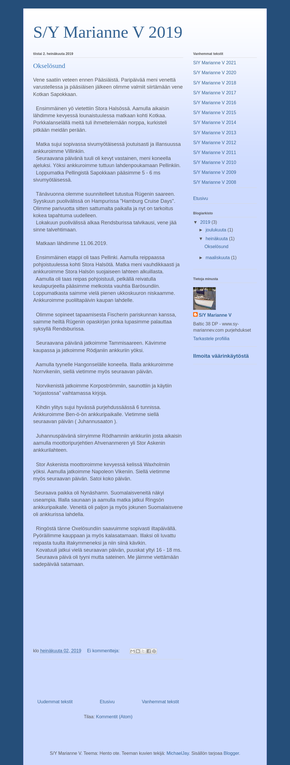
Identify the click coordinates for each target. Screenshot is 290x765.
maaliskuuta (218, 257)
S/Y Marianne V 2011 (214, 152)
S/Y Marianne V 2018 (214, 82)
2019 (206, 222)
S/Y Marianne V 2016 (214, 102)
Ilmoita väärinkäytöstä (221, 356)
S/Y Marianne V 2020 (214, 72)
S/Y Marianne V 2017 (214, 92)
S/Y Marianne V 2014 (214, 122)
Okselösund (49, 65)
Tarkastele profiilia (211, 338)
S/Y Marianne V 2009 (214, 172)
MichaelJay (178, 753)
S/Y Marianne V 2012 (214, 142)
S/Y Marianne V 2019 (107, 32)
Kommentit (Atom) (114, 716)
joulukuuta (216, 229)
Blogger (231, 753)
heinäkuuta (217, 238)
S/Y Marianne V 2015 (214, 112)
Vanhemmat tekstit (160, 701)
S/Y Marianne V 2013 (214, 132)
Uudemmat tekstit (54, 701)
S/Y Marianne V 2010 (214, 162)
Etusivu (107, 701)
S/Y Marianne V (215, 315)
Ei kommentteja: (104, 650)
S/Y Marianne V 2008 (214, 182)
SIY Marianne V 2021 (214, 62)
